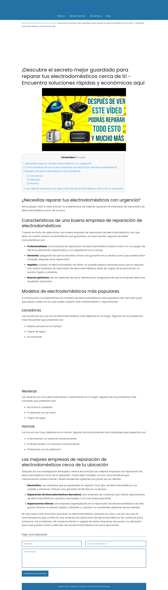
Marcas (61, 15)
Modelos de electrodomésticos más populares (51, 171)
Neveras (33, 179)
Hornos (33, 183)
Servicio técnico (77, 15)
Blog (108, 15)
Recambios (96, 15)
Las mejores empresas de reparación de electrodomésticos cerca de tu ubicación (73, 188)
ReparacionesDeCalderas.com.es (84, 6)
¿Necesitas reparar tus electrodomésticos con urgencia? (57, 163)
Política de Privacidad (90, 586)
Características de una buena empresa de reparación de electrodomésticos (70, 167)
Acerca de (63, 586)
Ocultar (80, 157)
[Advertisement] (84, 46)
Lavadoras (35, 175)
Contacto (73, 586)
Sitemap (106, 586)
